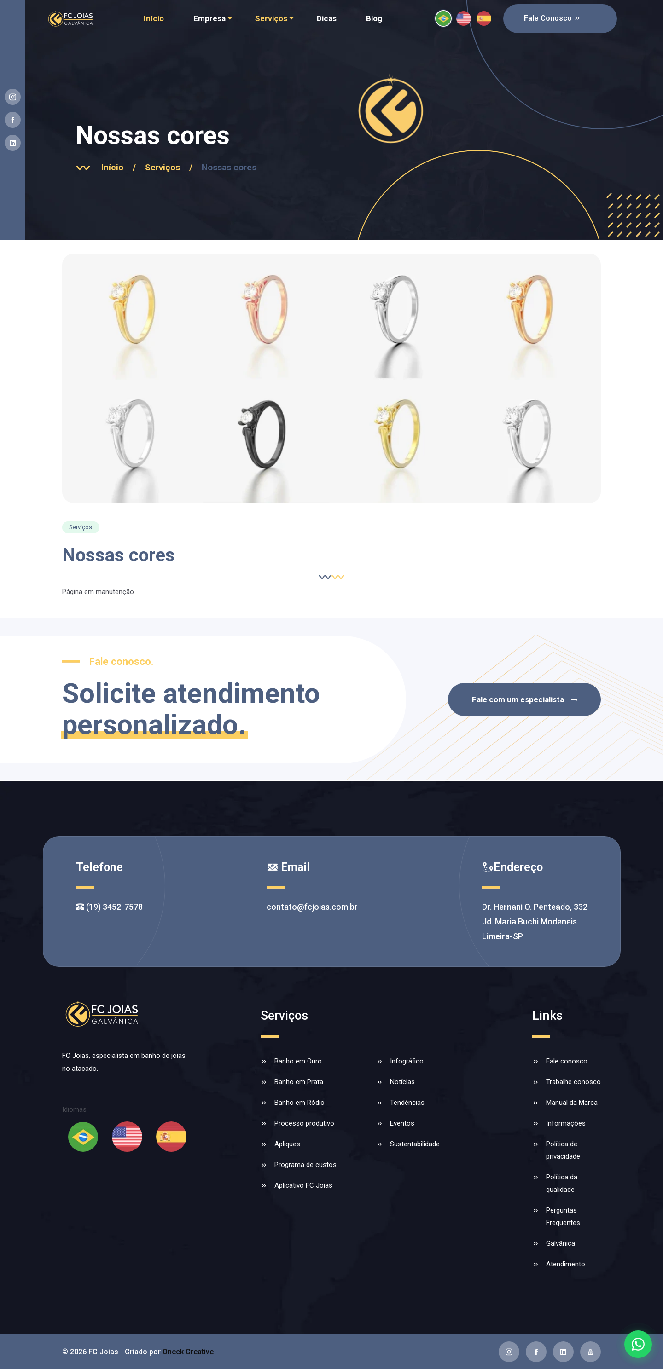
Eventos (402, 1123)
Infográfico (407, 1061)
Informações (566, 1123)
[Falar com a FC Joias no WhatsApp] (638, 1344)
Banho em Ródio (299, 1102)
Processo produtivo (304, 1123)
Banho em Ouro (298, 1061)
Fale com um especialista (525, 699)
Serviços (271, 18)
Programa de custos (305, 1165)
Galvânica (560, 1243)
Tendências (407, 1102)
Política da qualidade (561, 1183)
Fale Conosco (552, 18)
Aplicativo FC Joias (303, 1185)
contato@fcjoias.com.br (312, 907)
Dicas (327, 18)
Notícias (402, 1082)
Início (154, 18)
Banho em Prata (298, 1082)
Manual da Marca (572, 1102)
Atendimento (565, 1264)
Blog (374, 18)
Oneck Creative (188, 1351)
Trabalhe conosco (573, 1082)
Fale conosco (566, 1061)
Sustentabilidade (415, 1144)
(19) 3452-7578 (109, 907)
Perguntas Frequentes (563, 1216)
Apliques (287, 1144)
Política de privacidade (563, 1150)
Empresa (209, 18)
